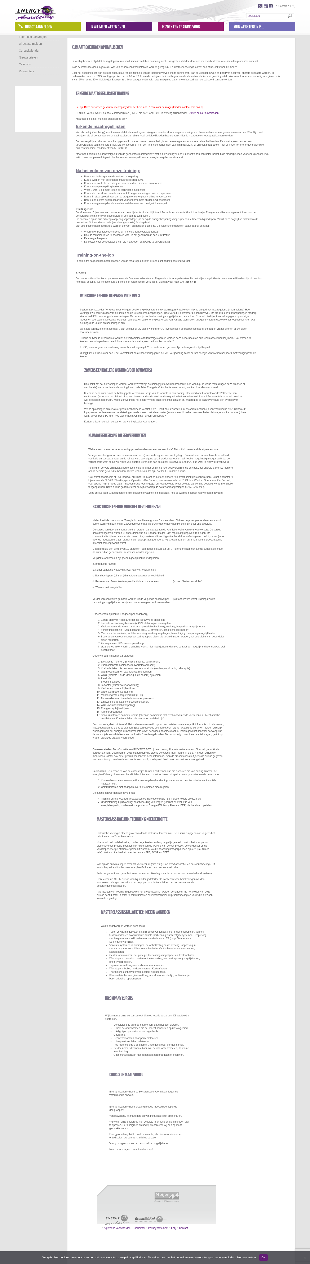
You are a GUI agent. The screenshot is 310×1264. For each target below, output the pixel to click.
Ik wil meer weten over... (109, 26)
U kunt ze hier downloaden (204, 113)
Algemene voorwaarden (117, 1228)
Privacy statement (158, 1228)
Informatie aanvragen (32, 36)
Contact (282, 6)
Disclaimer (139, 1228)
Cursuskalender (29, 50)
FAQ (292, 6)
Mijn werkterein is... (249, 26)
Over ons (25, 64)
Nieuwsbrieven (28, 57)
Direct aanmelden (38, 26)
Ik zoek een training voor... (182, 26)
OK (263, 1257)
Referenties (26, 71)
